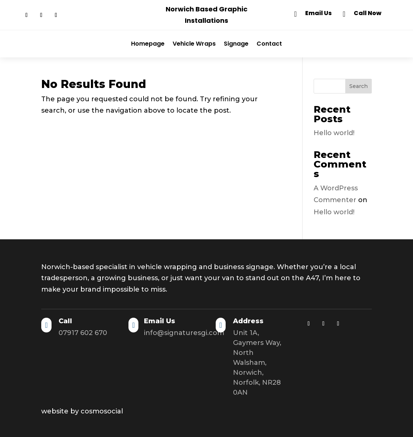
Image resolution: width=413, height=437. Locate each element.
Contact (269, 43)
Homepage (148, 43)
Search (358, 86)
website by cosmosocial (82, 411)
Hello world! (334, 133)
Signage (236, 43)
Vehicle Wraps (194, 43)
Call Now (367, 13)
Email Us (318, 13)
